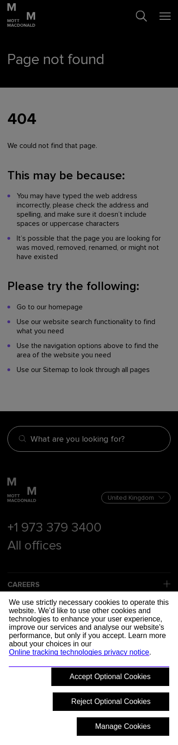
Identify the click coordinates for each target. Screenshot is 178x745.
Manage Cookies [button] (123, 726)
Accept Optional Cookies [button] (110, 676)
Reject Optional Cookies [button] (111, 701)
